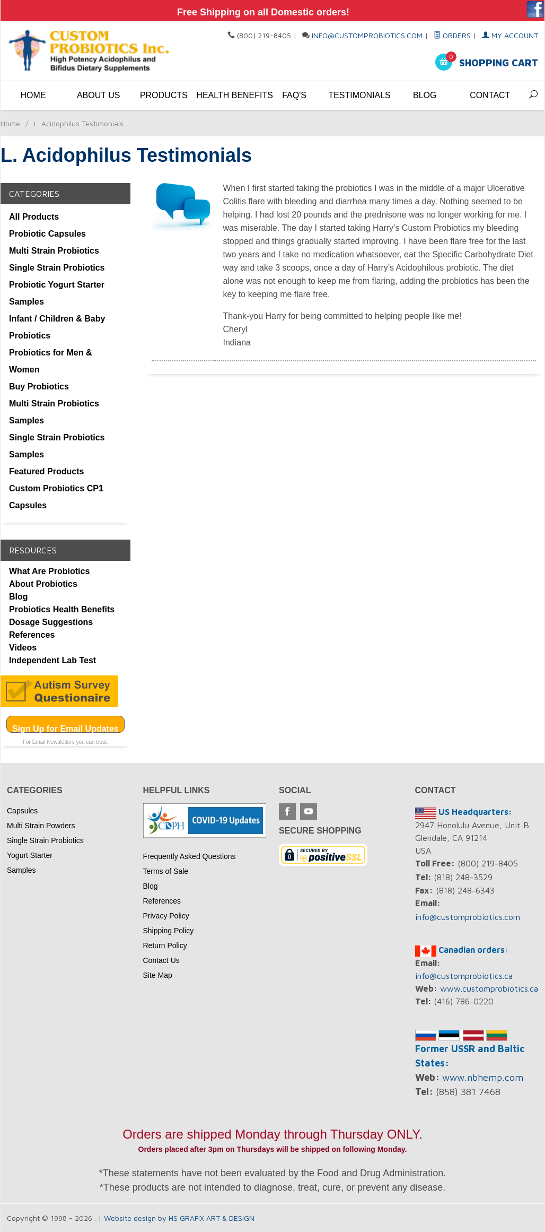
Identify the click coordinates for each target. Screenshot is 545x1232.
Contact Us (161, 960)
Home (33, 95)
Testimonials (359, 95)
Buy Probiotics (39, 386)
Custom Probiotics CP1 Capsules (56, 497)
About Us (98, 95)
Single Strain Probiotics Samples (56, 446)
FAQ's (294, 95)
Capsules (22, 810)
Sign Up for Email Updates (65, 728)
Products (164, 95)
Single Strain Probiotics (56, 267)
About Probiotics (43, 583)
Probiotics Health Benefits (62, 609)
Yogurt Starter (29, 855)
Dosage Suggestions (51, 622)
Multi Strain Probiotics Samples (54, 412)
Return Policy (165, 945)
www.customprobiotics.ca (489, 988)
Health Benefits (228, 95)
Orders (452, 35)
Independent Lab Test (52, 660)
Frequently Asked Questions (189, 856)
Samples (26, 301)
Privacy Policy (166, 916)
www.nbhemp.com (482, 1077)
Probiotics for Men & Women (50, 361)
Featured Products (46, 471)
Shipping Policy (168, 930)
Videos (23, 647)
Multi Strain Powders (41, 825)
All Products (34, 216)
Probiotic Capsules (47, 233)
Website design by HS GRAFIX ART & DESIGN (179, 1217)
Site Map (157, 975)
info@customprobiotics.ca (464, 976)
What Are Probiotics (49, 571)
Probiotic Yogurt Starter (56, 284)
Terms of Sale (166, 871)
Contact (490, 95)
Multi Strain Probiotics (54, 250)
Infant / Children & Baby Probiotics (57, 327)
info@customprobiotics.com (367, 35)
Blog (424, 95)
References (32, 634)
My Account (510, 35)
